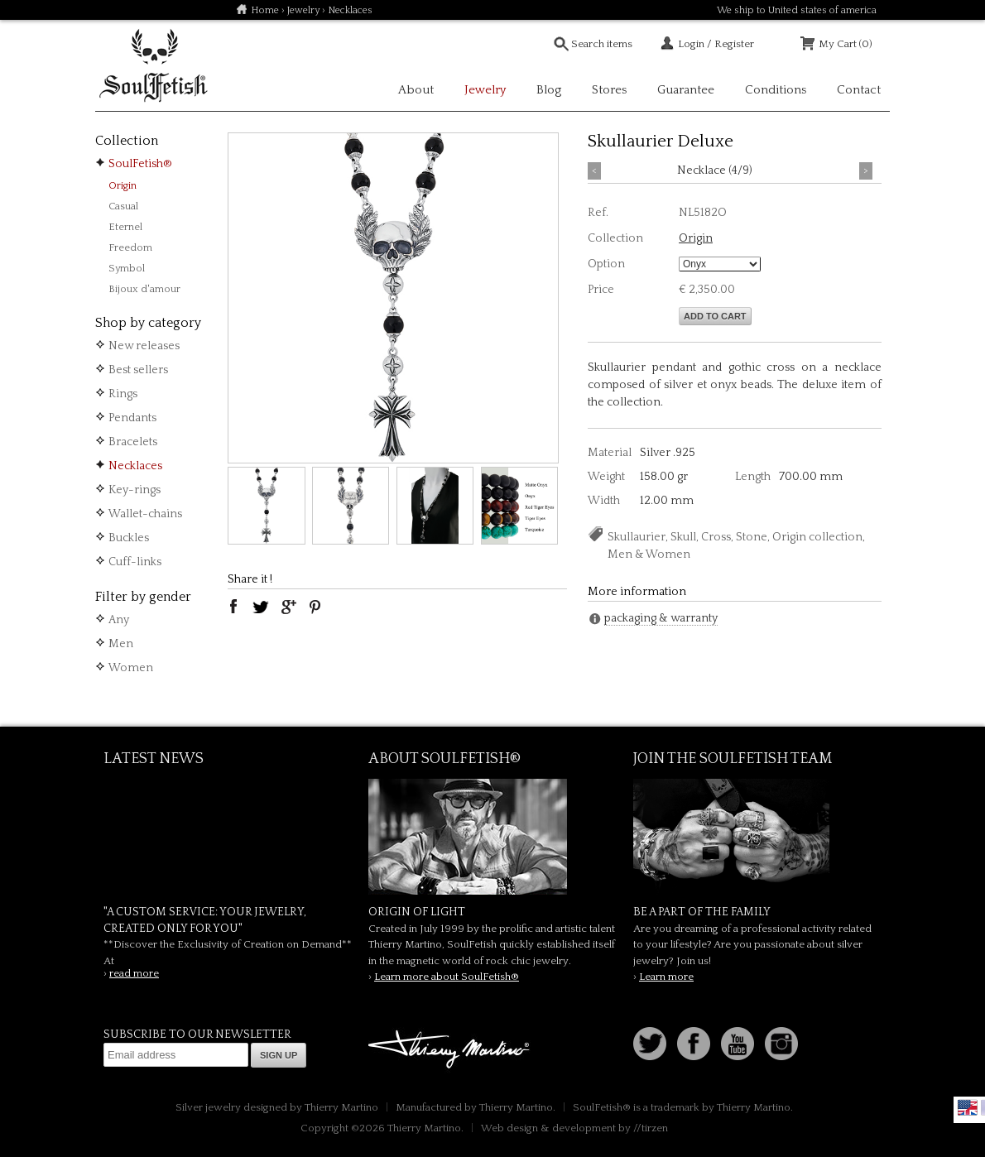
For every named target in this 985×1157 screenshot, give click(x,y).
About (416, 90)
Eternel (125, 227)
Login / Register (716, 44)
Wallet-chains (145, 514)
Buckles (128, 538)
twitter (260, 606)
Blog (548, 90)
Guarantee (685, 90)
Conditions (775, 90)
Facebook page (693, 1043)
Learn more (666, 976)
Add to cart (715, 316)
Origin (122, 185)
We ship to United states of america (797, 10)
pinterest (315, 606)
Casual (123, 206)
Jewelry (303, 10)
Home (265, 10)
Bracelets (132, 442)
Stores (609, 90)
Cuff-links (134, 562)
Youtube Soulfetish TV (737, 1043)
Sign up (278, 1055)
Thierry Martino (451, 1050)
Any (118, 620)
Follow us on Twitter (649, 1043)
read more (134, 973)
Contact (859, 90)
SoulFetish (492, 837)
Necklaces (135, 466)
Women (130, 668)
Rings (122, 394)
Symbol (126, 268)
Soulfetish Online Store (153, 66)
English (968, 1107)
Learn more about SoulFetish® (446, 976)
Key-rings (134, 490)
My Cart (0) (845, 44)
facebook (233, 606)
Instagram (781, 1043)
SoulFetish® (140, 163)
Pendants (132, 418)
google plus (288, 606)
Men (120, 644)
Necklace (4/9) (714, 170)
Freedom (130, 247)
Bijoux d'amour (144, 289)
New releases (144, 346)
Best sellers (138, 370)
